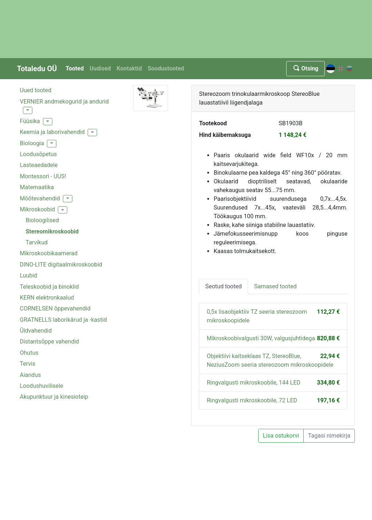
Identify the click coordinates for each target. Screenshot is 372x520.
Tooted (74, 68)
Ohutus (29, 352)
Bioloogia (32, 143)
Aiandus (30, 374)
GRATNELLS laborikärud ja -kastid (63, 319)
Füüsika (30, 121)
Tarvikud (37, 242)
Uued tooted (36, 90)
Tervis (28, 363)
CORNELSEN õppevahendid (55, 308)
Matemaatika (37, 187)
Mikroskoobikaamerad (49, 253)
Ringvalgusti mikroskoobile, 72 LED (252, 400)
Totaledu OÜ (37, 68)
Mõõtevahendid (40, 198)
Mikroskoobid (37, 209)
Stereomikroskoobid (52, 231)
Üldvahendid (36, 330)
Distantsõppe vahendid (49, 341)
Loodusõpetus (38, 154)
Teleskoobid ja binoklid (49, 286)
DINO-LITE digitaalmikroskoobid (61, 264)
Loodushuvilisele (41, 385)
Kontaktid (129, 68)
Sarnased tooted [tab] (275, 286)
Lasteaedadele (39, 165)
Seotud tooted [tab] (223, 286)
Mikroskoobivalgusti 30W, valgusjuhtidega (261, 338)
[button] (27, 110)
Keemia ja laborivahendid (52, 132)
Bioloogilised (42, 220)
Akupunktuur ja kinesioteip (54, 396)
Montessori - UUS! (43, 176)
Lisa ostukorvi (281, 435)
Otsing (305, 68)
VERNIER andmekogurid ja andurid (64, 101)
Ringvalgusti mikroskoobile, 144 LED (253, 382)
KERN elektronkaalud (47, 297)
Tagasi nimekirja (329, 435)
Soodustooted (166, 68)
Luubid (28, 275)
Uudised (100, 68)
